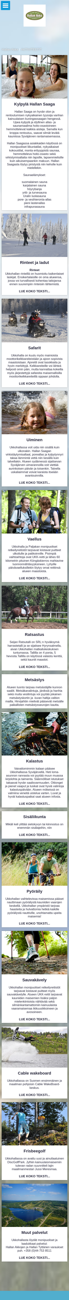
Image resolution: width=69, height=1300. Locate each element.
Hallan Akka (10, 49)
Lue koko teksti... (34, 291)
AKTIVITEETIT (31, 49)
